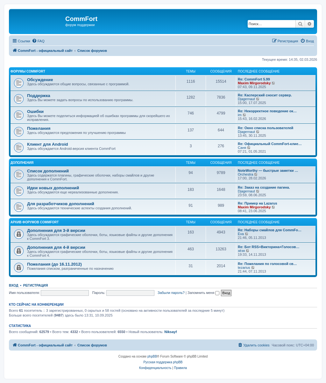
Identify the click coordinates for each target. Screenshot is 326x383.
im (240, 115)
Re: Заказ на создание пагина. (264, 187)
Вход (13, 285)
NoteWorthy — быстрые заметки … (268, 170)
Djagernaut (246, 99)
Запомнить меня (203, 293)
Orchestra (245, 174)
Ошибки (35, 111)
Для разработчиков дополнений (60, 203)
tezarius (244, 267)
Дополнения (22, 162)
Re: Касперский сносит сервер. (265, 95)
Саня (242, 148)
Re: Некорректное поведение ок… (267, 111)
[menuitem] (38, 41)
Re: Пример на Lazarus (257, 203)
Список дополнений (48, 171)
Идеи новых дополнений (53, 187)
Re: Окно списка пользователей (265, 128)
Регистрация (35, 285)
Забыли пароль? (171, 293)
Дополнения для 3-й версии (56, 230)
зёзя (241, 251)
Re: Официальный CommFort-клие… (270, 144)
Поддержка (38, 95)
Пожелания (38, 128)
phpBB (152, 356)
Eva (241, 234)
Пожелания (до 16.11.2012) (54, 264)
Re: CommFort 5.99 (254, 79)
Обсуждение (40, 79)
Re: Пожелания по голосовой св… (267, 264)
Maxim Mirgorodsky (254, 83)
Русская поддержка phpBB (162, 362)
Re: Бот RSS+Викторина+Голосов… (269, 247)
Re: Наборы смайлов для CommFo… (269, 230)
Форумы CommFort (28, 71)
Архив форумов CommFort (35, 222)
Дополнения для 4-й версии (56, 247)
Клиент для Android (47, 144)
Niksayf (170, 332)
